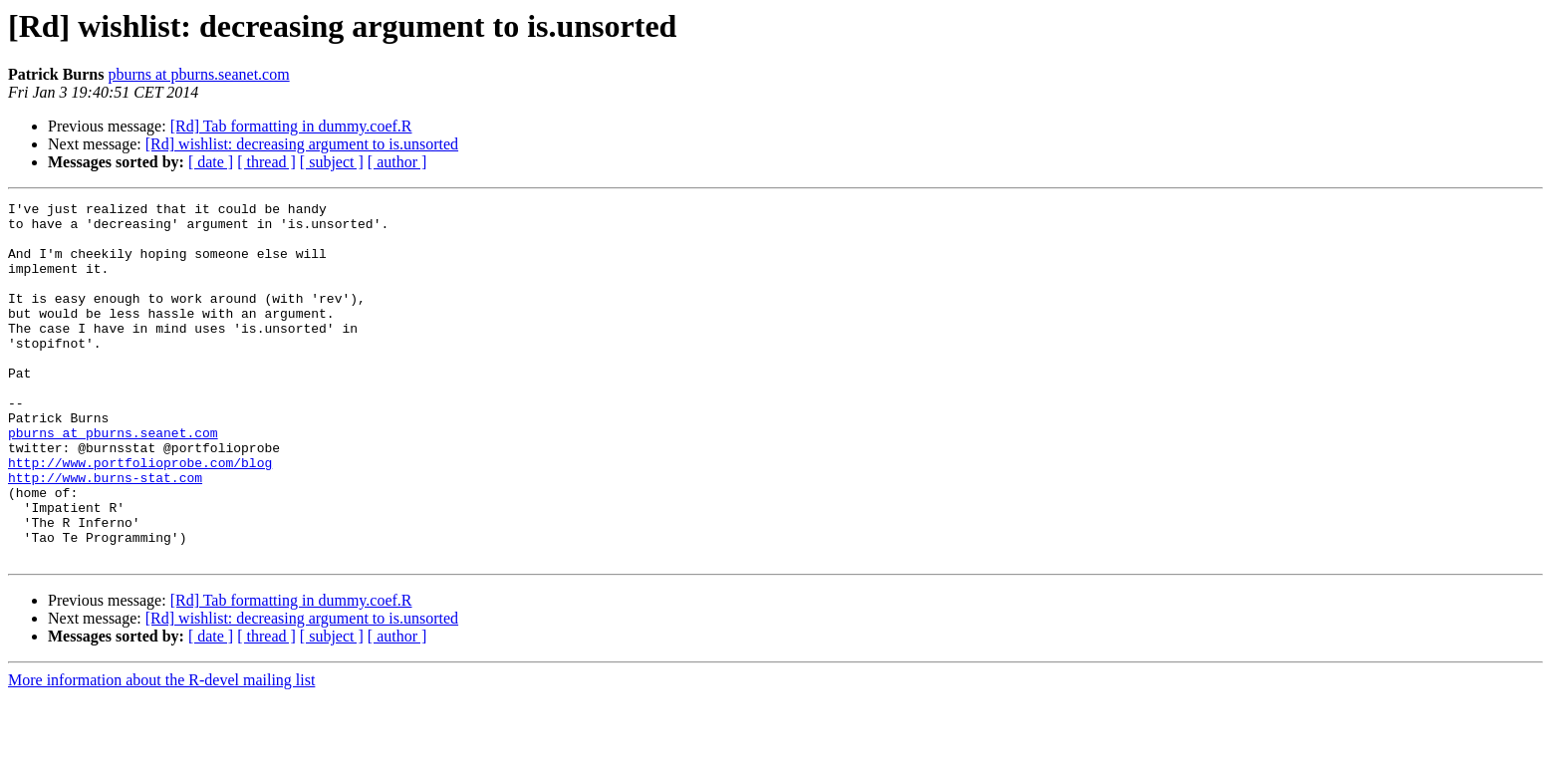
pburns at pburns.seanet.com (198, 74)
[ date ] (210, 161)
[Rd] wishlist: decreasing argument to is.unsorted (301, 143)
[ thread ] (266, 161)
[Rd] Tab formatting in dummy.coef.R (291, 126)
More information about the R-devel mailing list (161, 751)
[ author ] (397, 161)
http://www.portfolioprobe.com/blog (140, 516)
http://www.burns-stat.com (105, 534)
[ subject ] (332, 161)
